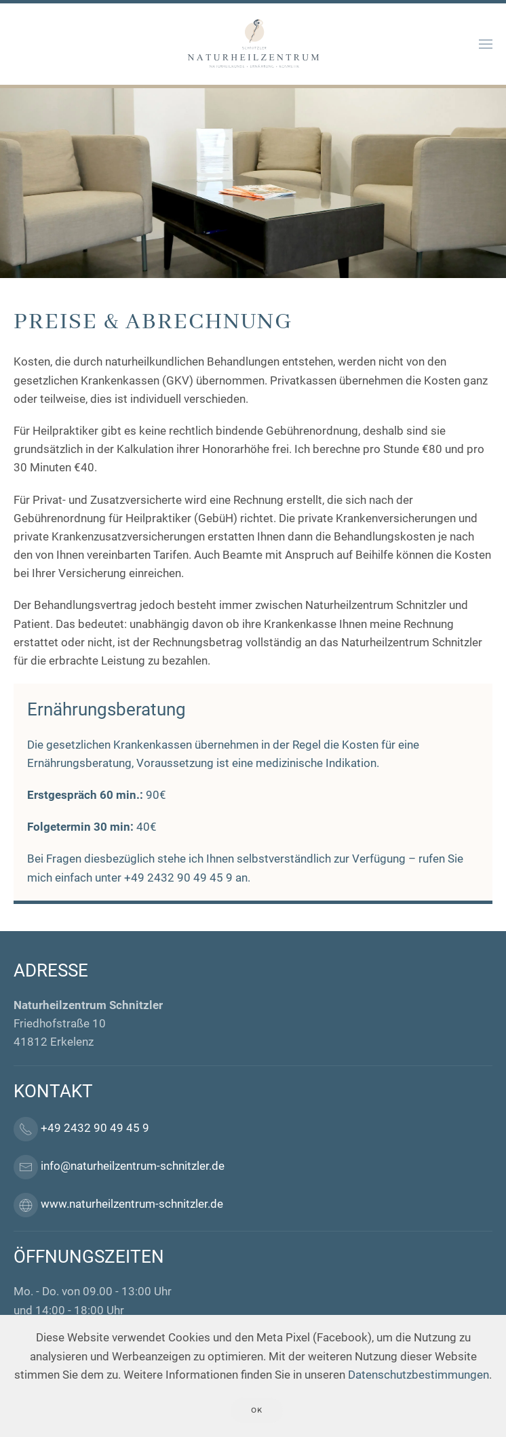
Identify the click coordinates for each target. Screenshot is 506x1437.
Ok (256, 1410)
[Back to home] (253, 44)
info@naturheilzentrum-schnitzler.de (133, 1166)
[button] (485, 44)
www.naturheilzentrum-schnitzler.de (132, 1204)
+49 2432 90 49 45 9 (178, 877)
